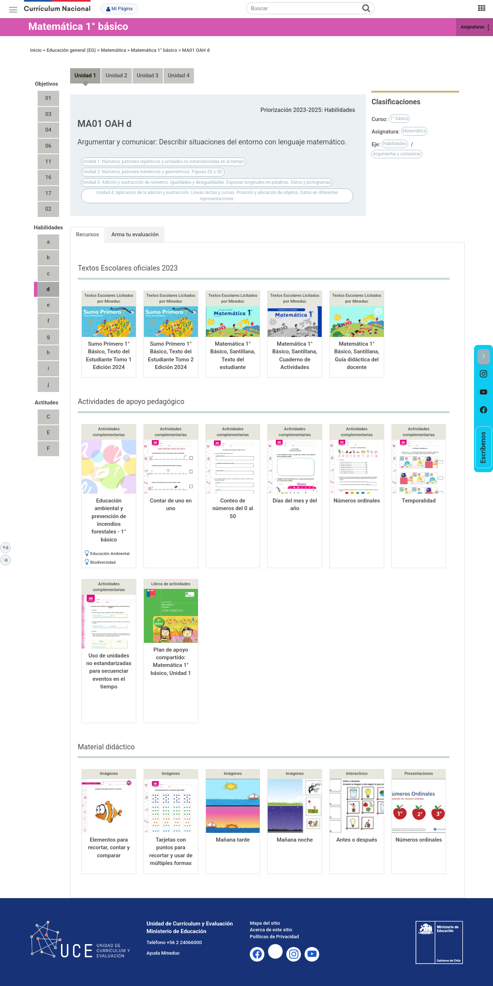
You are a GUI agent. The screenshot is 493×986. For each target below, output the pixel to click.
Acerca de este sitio (271, 929)
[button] (483, 357)
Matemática (113, 50)
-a (7, 559)
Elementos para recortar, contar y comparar (109, 847)
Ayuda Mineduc (163, 953)
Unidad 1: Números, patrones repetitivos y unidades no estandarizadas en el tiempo (164, 161)
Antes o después (356, 839)
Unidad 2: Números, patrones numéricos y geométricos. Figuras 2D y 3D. (153, 171)
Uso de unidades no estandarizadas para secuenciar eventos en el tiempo (108, 671)
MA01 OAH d (196, 50)
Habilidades (394, 143)
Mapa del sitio (265, 923)
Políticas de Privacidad (274, 936)
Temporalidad (419, 500)
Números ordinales (356, 500)
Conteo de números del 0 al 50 (233, 508)
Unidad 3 (147, 75)
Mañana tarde (233, 839)
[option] (483, 374)
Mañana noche (295, 839)
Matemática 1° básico (78, 26)
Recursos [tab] (87, 234)
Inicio (36, 50)
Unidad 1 (85, 75)
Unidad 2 (116, 75)
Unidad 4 (179, 75)
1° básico (399, 118)
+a (7, 547)
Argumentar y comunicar (397, 153)
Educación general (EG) (71, 50)
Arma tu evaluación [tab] (134, 234)
